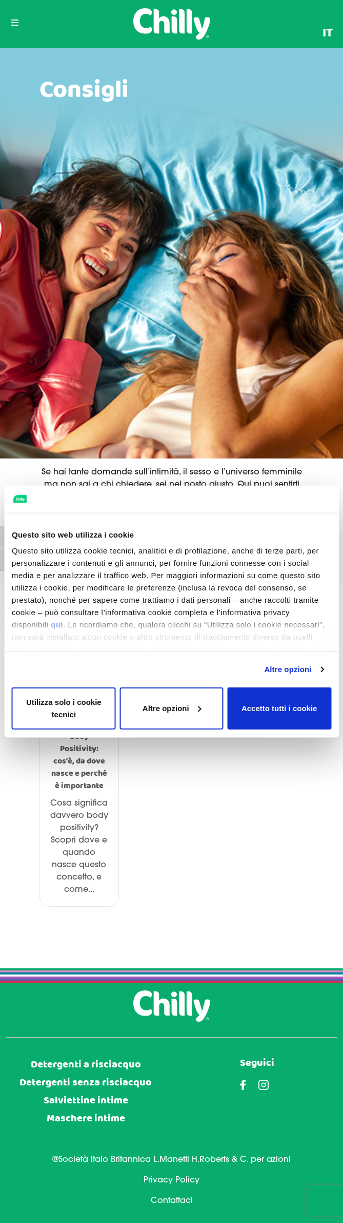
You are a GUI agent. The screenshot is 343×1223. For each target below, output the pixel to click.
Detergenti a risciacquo (86, 1065)
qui (57, 624)
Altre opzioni (287, 669)
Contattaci (172, 1201)
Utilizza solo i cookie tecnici (64, 707)
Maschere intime (86, 1118)
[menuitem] (327, 33)
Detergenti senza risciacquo (85, 1083)
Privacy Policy (171, 1180)
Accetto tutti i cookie (279, 707)
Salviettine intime (86, 1101)
